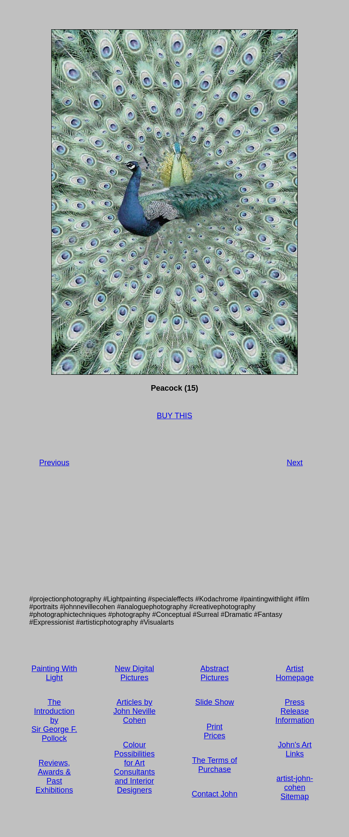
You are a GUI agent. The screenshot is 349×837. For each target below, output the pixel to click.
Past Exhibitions (54, 785)
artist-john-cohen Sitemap (294, 787)
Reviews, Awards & (54, 767)
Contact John (215, 794)
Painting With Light (54, 673)
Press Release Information (294, 711)
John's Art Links (295, 749)
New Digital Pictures (134, 673)
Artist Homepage (295, 673)
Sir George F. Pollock (54, 734)
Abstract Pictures (215, 673)
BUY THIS (174, 415)
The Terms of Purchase (214, 765)
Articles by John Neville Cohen (134, 711)
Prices (214, 735)
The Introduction (54, 707)
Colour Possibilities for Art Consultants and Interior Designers (134, 767)
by (54, 720)
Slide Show (214, 702)
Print (214, 726)
